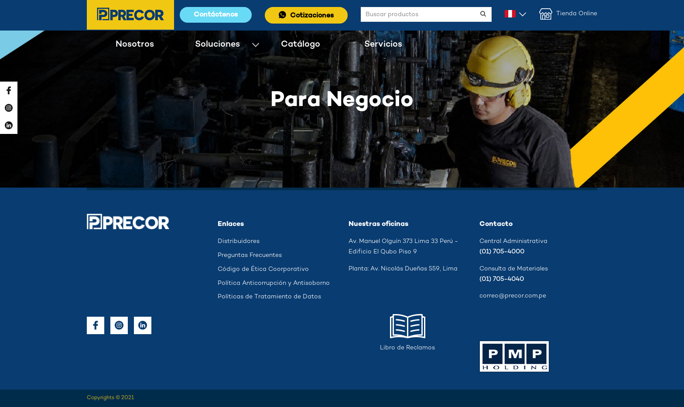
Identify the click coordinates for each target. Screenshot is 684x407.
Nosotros (135, 44)
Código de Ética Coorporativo (263, 269)
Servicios (383, 44)
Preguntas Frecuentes (250, 255)
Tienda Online (568, 14)
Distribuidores (239, 241)
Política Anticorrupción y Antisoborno (274, 283)
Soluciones (217, 44)
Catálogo (300, 44)
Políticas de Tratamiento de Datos (269, 297)
